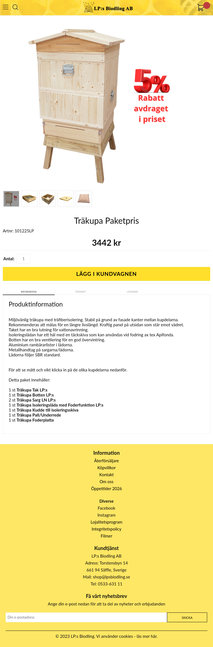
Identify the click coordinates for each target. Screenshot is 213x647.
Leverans (132, 291)
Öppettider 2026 (106, 488)
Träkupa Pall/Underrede (38, 414)
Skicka (187, 617)
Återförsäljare (106, 460)
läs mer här (147, 636)
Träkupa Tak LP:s (31, 389)
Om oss (107, 481)
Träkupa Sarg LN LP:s (36, 399)
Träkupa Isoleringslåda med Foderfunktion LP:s (59, 404)
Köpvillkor (106, 467)
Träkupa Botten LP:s (35, 394)
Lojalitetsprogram (107, 521)
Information (29, 291)
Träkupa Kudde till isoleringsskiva (47, 409)
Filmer (106, 535)
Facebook (106, 507)
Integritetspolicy (106, 528)
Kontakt (106, 474)
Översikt (80, 291)
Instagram (106, 514)
